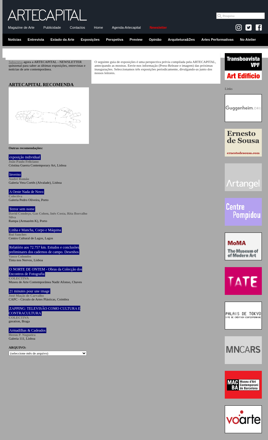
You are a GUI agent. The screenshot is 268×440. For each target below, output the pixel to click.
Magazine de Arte (21, 27)
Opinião (155, 39)
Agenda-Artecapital (126, 27)
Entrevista (36, 39)
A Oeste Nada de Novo (26, 192)
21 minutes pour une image (29, 291)
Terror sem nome (22, 209)
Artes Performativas (217, 39)
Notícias (14, 39)
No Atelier (248, 39)
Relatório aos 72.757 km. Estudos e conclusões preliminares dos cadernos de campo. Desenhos (44, 249)
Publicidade (52, 27)
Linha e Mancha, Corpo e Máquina (35, 230)
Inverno (15, 174)
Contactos (77, 27)
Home (98, 27)
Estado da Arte (62, 39)
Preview (136, 39)
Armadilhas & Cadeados (27, 330)
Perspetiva (114, 39)
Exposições (90, 39)
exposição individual (24, 157)
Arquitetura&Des (181, 39)
